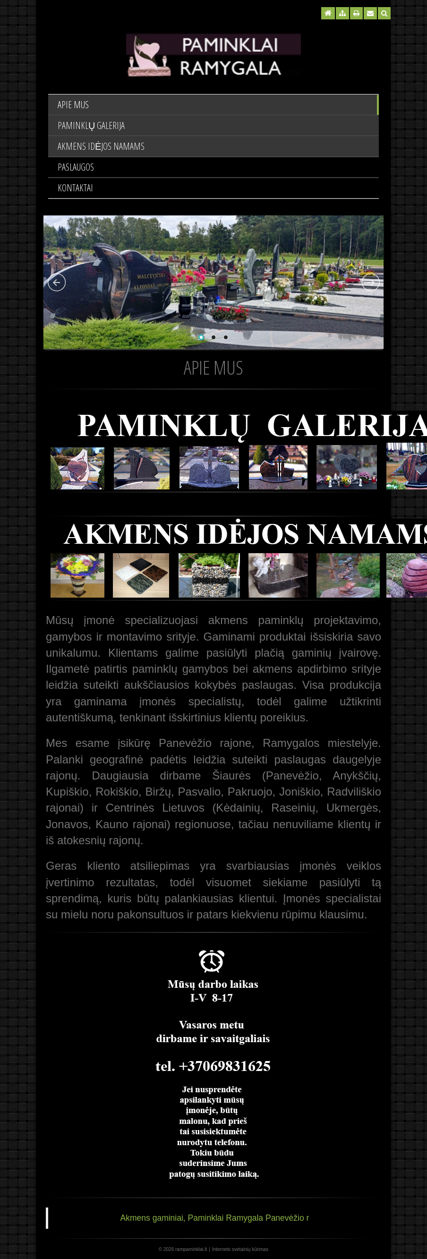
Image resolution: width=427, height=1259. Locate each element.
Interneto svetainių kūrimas (240, 1249)
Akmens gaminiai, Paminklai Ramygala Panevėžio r (214, 1218)
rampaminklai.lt (191, 1249)
